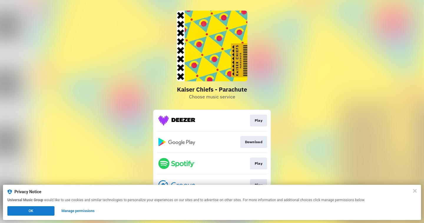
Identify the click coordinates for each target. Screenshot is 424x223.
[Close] (415, 191)
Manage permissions (78, 211)
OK (31, 211)
